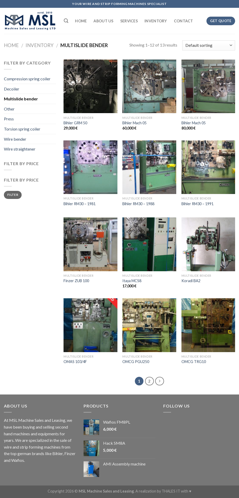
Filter (12, 195)
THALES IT (171, 491)
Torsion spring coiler (22, 128)
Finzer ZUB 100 (76, 281)
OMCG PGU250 (135, 361)
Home (81, 21)
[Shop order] (208, 45)
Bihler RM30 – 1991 (197, 204)
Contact (183, 21)
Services (129, 21)
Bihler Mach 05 (134, 123)
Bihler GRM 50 (75, 123)
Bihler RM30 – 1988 (138, 204)
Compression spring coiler (27, 78)
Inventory (155, 21)
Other (9, 108)
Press (9, 118)
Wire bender (15, 139)
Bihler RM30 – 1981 (80, 204)
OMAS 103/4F (75, 361)
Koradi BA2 (190, 281)
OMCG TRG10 (193, 361)
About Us (103, 21)
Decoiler (11, 88)
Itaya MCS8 (131, 281)
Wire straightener (19, 148)
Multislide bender (21, 98)
